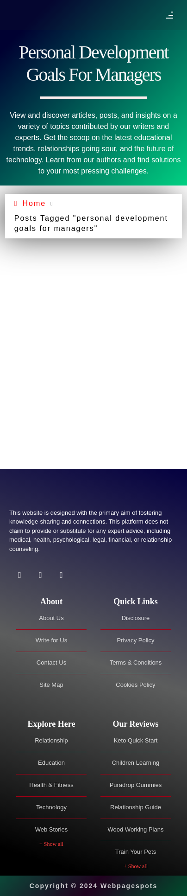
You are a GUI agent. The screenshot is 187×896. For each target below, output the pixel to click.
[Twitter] (40, 575)
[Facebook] (19, 575)
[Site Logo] (55, 490)
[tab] (51, 602)
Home (34, 203)
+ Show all (51, 844)
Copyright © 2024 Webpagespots (94, 886)
